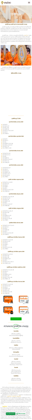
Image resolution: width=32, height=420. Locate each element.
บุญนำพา (26, 35)
